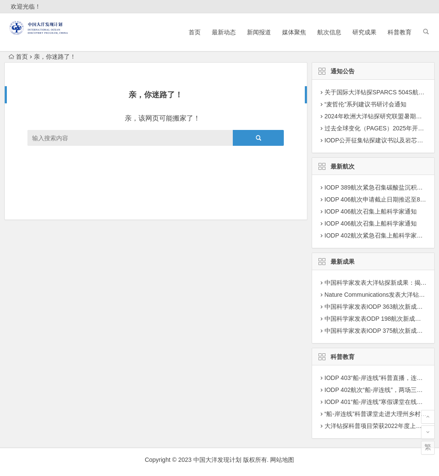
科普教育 (400, 32)
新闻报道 (259, 32)
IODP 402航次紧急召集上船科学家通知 (377, 235)
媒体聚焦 (294, 32)
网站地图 (282, 459)
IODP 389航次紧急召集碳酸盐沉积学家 (377, 187)
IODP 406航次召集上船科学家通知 (371, 211)
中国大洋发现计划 (217, 459)
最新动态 (224, 32)
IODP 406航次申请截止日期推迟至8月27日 (382, 199)
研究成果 (364, 32)
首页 (195, 32)
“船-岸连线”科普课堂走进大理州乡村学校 (379, 413)
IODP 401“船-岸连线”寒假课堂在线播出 (377, 401)
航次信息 (329, 32)
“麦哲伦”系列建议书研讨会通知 (365, 104)
